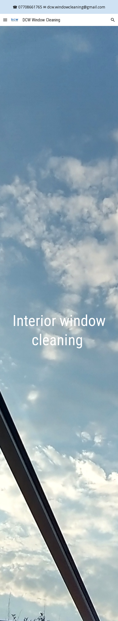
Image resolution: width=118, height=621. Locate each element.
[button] (5, 20)
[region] (59, 7)
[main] (59, 330)
